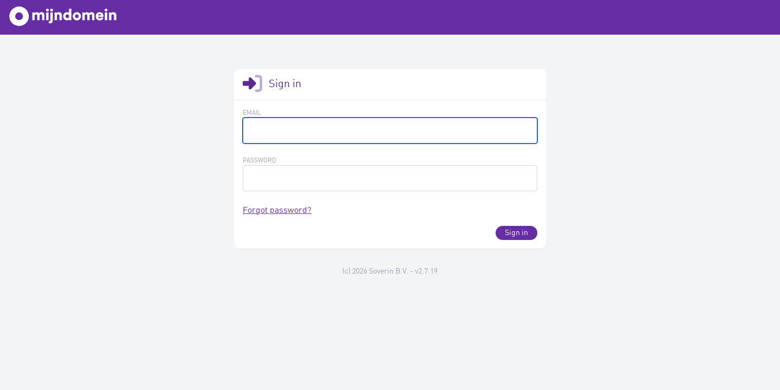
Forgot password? (277, 210)
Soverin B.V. (388, 271)
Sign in (516, 233)
